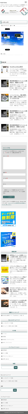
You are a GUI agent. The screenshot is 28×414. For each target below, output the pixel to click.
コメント (6, 156)
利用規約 (5, 350)
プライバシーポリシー (8, 356)
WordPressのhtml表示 (16, 67)
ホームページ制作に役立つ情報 (10, 326)
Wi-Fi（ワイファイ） (7, 342)
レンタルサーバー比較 (8, 323)
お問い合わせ (6, 359)
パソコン (5, 333)
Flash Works (3, 2)
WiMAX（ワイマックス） (9, 339)
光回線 (4, 336)
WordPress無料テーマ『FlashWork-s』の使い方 (13, 315)
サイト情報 (5, 353)
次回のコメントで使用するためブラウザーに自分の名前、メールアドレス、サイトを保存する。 (14, 191)
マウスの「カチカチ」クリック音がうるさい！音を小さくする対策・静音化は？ (18, 289)
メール (5, 178)
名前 (4, 172)
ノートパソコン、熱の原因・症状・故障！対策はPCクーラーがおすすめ (18, 96)
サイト (4, 184)
